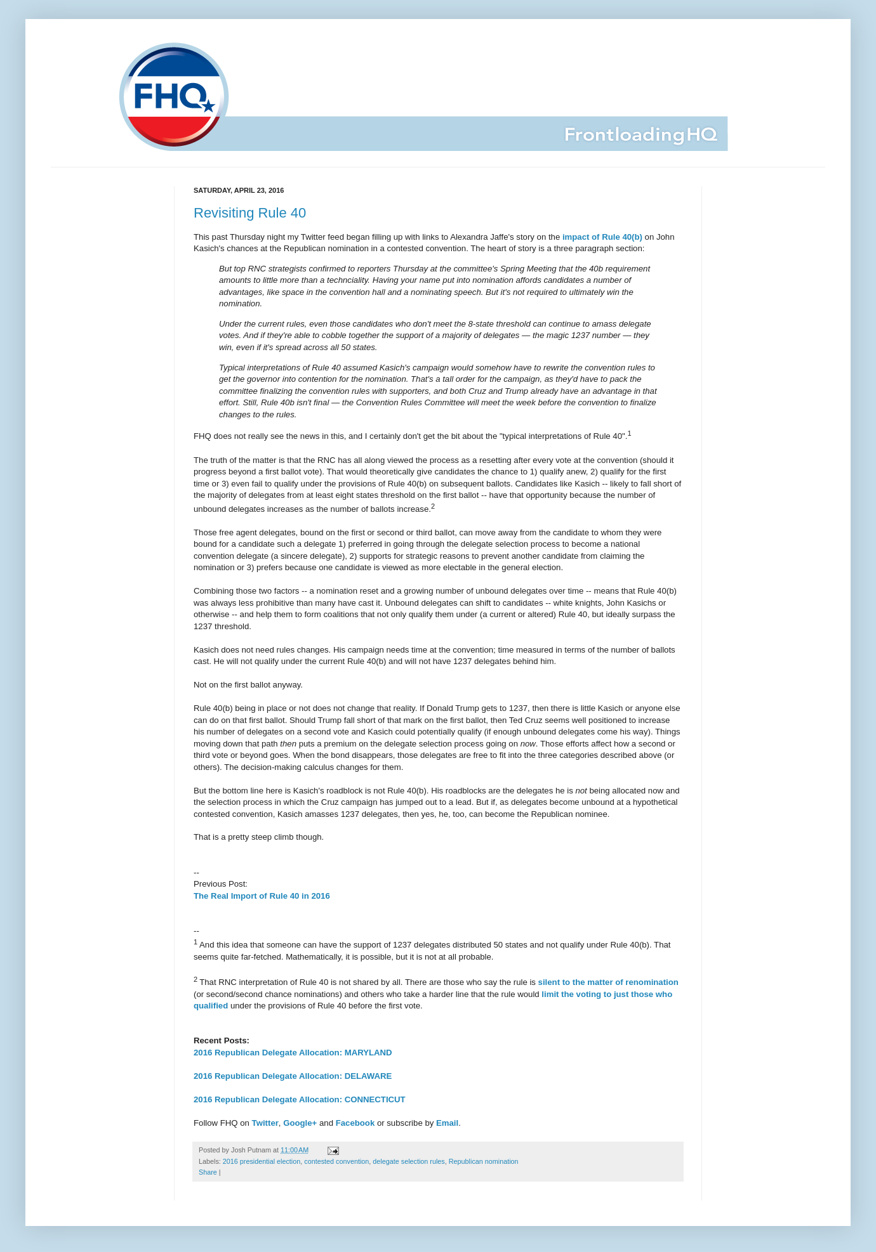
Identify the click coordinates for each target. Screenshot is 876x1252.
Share (208, 1172)
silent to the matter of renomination (608, 982)
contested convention (336, 1161)
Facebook (355, 1123)
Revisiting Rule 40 (250, 213)
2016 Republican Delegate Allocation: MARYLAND (293, 1052)
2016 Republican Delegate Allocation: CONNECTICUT (300, 1099)
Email (447, 1123)
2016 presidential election (261, 1161)
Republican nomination (484, 1161)
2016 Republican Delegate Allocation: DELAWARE (293, 1076)
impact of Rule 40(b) (602, 237)
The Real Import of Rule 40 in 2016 (262, 896)
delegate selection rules (408, 1161)
